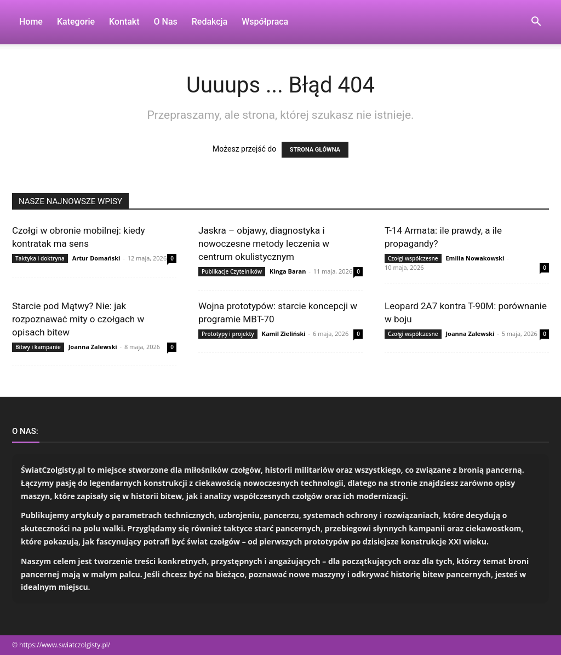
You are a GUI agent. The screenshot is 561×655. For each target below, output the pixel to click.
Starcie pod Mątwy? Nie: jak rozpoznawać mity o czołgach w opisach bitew (78, 319)
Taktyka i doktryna (40, 258)
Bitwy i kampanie (38, 347)
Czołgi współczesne (413, 258)
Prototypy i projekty (228, 334)
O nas (166, 21)
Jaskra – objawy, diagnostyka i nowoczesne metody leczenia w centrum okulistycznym (263, 243)
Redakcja (209, 21)
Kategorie (76, 21)
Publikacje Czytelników (232, 271)
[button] (536, 23)
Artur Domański (96, 258)
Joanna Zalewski (92, 347)
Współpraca (265, 21)
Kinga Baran (288, 271)
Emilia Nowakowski (474, 258)
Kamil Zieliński (284, 333)
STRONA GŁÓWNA (315, 149)
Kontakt (124, 21)
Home (31, 21)
